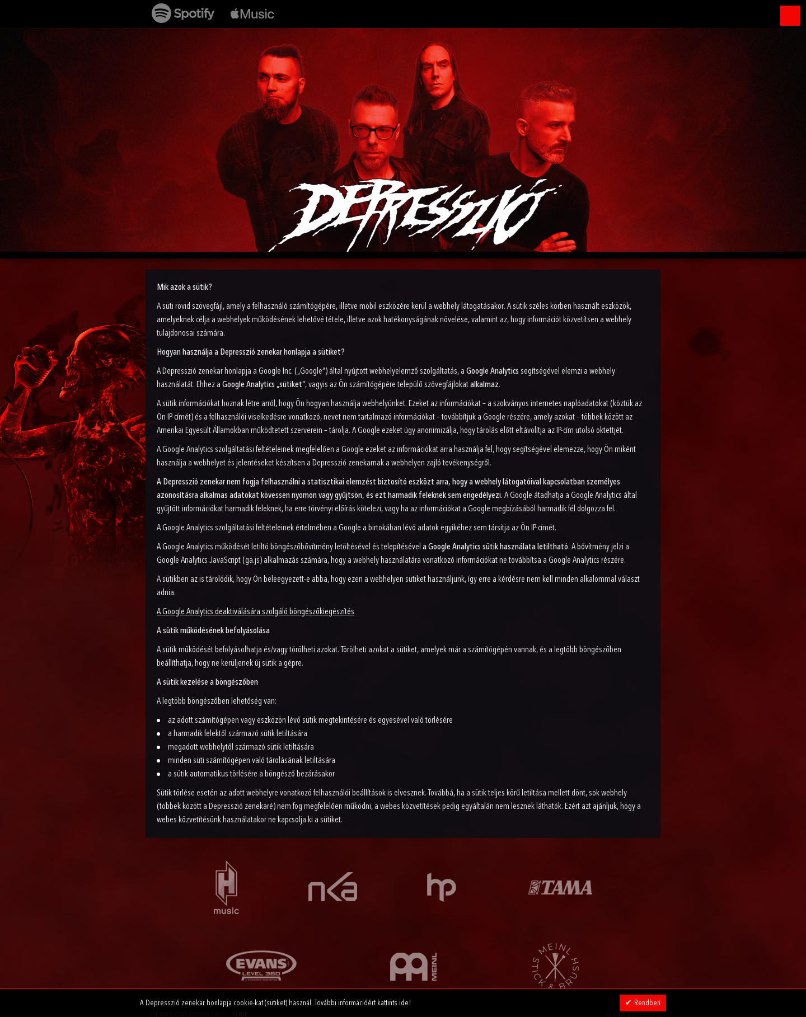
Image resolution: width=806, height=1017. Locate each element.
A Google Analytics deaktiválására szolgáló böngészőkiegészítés (255, 612)
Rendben (647, 1003)
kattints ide (393, 1003)
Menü (790, 16)
